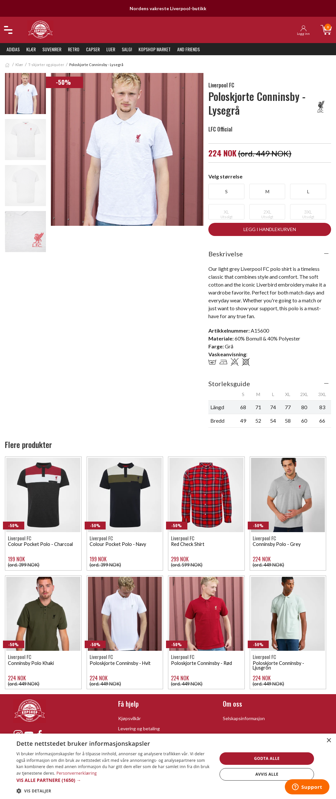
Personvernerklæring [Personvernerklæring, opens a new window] (76, 773)
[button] (113, 780)
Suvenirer (51, 49)
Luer (110, 49)
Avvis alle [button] (266, 774)
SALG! (127, 49)
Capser (93, 49)
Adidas (13, 49)
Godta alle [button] (267, 758)
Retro (73, 49)
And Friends (188, 49)
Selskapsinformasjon (244, 718)
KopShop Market (154, 49)
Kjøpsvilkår (129, 718)
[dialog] (168, 766)
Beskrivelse (225, 254)
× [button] (328, 740)
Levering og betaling (139, 728)
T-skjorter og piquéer (46, 64)
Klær (31, 49)
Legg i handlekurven (269, 229)
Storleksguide (229, 384)
